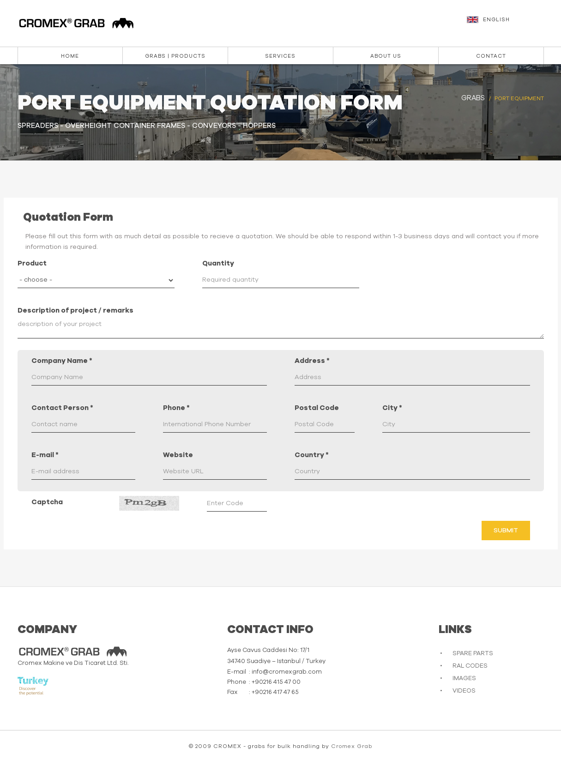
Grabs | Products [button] (175, 56)
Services (280, 56)
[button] (506, 24)
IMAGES (464, 679)
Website (178, 455)
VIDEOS (464, 691)
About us (385, 56)
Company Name (61, 360)
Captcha (47, 502)
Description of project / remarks (75, 310)
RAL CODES (470, 666)
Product (32, 263)
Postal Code (317, 407)
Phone (176, 407)
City (392, 407)
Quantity (218, 263)
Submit (506, 530)
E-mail (45, 455)
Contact (491, 56)
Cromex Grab (351, 746)
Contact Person (62, 407)
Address (312, 360)
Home (70, 56)
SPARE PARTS (472, 654)
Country (312, 455)
